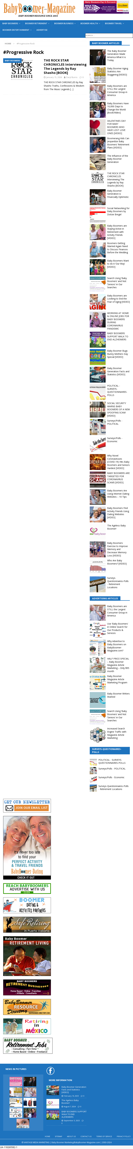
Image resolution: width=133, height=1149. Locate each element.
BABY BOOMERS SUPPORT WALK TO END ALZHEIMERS (117, 336)
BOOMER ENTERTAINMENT (16, 29)
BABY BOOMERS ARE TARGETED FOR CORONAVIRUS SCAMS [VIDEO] (118, 478)
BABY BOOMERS (10, 23)
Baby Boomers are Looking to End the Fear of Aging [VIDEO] (118, 298)
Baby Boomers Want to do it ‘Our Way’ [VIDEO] (118, 263)
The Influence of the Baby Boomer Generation (117, 158)
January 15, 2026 (54, 77)
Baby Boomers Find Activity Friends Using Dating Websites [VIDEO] (118, 513)
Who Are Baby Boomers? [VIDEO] (117, 562)
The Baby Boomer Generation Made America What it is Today (116, 55)
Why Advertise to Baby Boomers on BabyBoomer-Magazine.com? (116, 646)
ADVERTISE (41, 29)
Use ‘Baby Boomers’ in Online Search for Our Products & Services (117, 628)
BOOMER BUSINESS (64, 23)
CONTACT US (85, 1136)
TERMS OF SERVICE (104, 1136)
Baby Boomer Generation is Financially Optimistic (118, 193)
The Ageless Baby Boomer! (70, 1101)
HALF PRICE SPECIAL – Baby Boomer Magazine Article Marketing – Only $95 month (118, 665)
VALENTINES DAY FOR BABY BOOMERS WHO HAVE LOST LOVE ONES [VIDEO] (116, 127)
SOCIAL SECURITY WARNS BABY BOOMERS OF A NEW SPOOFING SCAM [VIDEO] (118, 409)
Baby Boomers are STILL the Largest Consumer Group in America (117, 90)
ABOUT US (71, 1136)
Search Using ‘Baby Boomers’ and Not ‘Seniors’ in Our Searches (117, 283)
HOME (47, 1136)
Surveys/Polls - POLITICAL (114, 422)
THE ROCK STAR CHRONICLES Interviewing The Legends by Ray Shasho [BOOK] (65, 66)
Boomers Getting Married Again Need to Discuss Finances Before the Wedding (117, 248)
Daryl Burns (71, 77)
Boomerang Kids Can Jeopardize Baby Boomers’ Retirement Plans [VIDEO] (118, 143)
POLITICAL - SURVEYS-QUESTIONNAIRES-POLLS (117, 390)
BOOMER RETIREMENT (36, 23)
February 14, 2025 (71, 1096)
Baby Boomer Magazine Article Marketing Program (117, 679)
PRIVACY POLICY (124, 1136)
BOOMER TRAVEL (113, 23)
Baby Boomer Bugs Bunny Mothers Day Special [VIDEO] (117, 353)
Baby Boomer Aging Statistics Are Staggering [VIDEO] (117, 71)
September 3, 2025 (72, 1120)
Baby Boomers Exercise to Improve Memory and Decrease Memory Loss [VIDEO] (117, 549)
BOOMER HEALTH (89, 23)
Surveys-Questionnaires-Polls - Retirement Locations (118, 582)
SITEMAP (58, 1136)
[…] (71, 89)
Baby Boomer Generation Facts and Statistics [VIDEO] (118, 371)
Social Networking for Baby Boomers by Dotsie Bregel (118, 211)
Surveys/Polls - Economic (114, 440)
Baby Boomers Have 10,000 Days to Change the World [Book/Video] (118, 108)
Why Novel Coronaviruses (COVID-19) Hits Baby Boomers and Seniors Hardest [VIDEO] (118, 461)
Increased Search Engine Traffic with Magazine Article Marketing (116, 733)
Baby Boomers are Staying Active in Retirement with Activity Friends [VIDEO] (117, 232)
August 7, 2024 (70, 1106)
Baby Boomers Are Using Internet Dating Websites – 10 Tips (118, 493)
